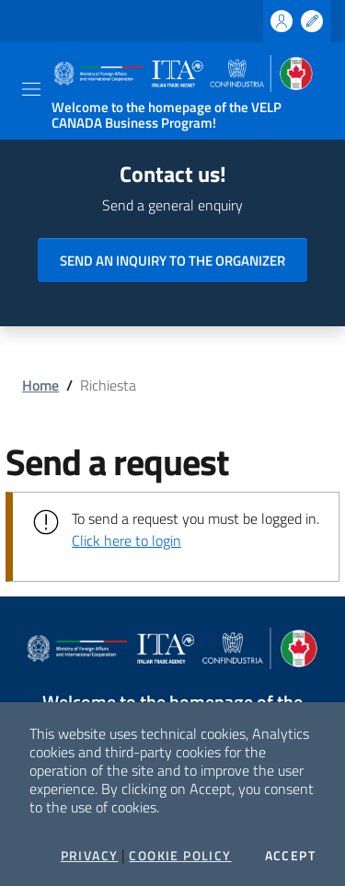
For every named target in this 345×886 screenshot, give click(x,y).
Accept (290, 855)
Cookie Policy (180, 855)
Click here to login (126, 540)
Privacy (90, 855)
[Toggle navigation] (31, 89)
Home (40, 385)
